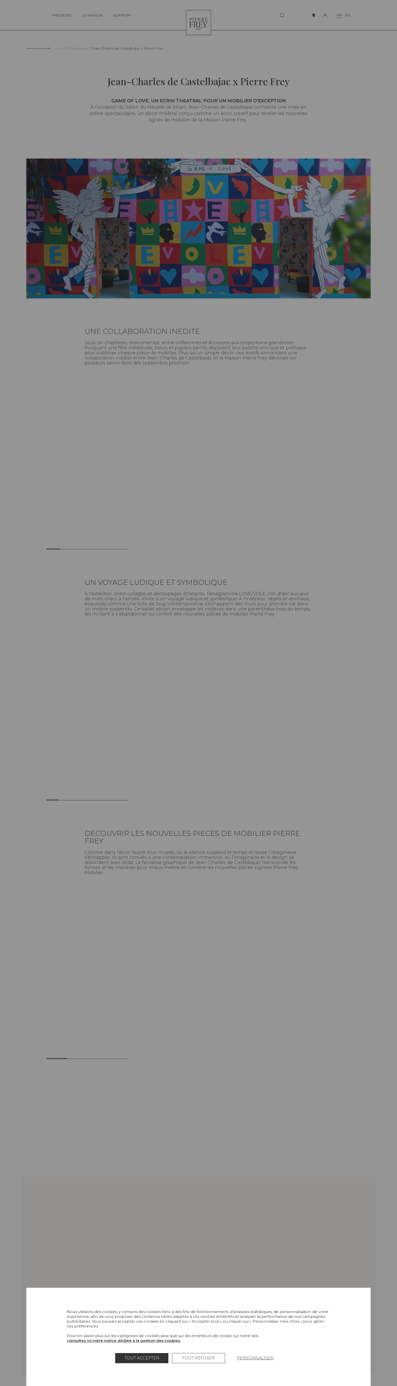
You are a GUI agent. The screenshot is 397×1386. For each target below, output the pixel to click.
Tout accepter (142, 1358)
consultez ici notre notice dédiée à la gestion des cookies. (124, 1340)
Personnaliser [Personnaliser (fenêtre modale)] (255, 1358)
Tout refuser (198, 1358)
